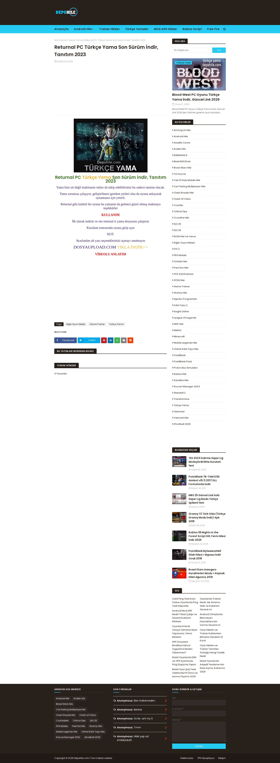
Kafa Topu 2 (181, 305)
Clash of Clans (182, 199)
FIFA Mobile (180, 255)
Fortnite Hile (180, 261)
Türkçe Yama (75, 40)
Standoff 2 (180, 392)
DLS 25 (177, 224)
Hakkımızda (186, 758)
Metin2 (177, 330)
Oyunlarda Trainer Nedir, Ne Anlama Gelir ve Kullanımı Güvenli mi (210, 604)
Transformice (181, 399)
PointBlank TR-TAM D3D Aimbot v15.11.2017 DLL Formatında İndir (204, 480)
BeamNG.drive (182, 161)
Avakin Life (180, 149)
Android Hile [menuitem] (83, 29)
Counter (178, 205)
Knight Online (181, 311)
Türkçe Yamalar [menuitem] (137, 29)
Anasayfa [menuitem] (61, 29)
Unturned (179, 411)
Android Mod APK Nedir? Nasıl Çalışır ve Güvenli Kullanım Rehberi (184, 616)
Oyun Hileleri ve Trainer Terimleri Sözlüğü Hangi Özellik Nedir (212, 651)
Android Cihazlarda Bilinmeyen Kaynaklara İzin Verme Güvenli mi (211, 620)
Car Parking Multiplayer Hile (189, 186)
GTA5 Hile (179, 280)
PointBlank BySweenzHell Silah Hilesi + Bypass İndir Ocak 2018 (205, 554)
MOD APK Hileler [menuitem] (165, 29)
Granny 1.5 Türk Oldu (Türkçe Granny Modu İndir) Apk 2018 (207, 517)
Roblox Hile (180, 374)
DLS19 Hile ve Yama (185, 236)
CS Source (180, 174)
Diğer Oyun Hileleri (75, 324)
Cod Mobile (62, 720)
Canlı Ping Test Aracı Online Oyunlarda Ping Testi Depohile (185, 602)
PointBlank (180, 355)
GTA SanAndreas (183, 274)
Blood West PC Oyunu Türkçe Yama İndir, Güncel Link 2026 (196, 97)
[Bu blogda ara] (192, 50)
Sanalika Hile (181, 380)
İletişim (222, 758)
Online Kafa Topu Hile (186, 349)
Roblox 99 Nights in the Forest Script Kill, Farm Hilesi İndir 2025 (207, 536)
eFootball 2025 (182, 424)
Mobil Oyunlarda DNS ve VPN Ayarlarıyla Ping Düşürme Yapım (184, 661)
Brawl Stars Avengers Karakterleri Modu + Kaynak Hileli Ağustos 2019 (207, 573)
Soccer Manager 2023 (68, 737)
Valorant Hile (181, 417)
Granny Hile (180, 292)
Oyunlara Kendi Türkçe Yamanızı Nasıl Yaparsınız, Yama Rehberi (184, 632)
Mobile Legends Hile (185, 342)
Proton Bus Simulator (186, 367)
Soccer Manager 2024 (187, 386)
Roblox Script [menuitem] (192, 29)
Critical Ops (180, 211)
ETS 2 (177, 249)
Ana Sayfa (60, 40)
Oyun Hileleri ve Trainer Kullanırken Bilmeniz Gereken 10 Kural (211, 635)
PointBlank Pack (183, 361)
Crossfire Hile (181, 217)
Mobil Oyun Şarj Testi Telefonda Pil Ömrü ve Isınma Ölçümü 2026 (185, 673)
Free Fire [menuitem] (213, 29)
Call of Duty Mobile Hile (187, 180)
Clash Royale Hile (184, 192)
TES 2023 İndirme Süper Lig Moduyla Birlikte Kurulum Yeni (206, 461)
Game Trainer (97, 324)
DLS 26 (177, 230)
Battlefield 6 (180, 155)
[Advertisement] (110, 88)
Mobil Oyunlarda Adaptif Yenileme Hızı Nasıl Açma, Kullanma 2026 (212, 666)
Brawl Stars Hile (182, 167)
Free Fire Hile (181, 267)
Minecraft (179, 336)
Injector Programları (185, 299)
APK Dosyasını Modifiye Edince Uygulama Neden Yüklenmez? (182, 647)
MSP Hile (178, 324)
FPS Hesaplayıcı (206, 758)
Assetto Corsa (182, 142)
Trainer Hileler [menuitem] (109, 29)
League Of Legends (185, 317)
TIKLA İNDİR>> (132, 247)
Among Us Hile (182, 130)
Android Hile (181, 136)
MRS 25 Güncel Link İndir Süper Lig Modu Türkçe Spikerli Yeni (204, 498)
